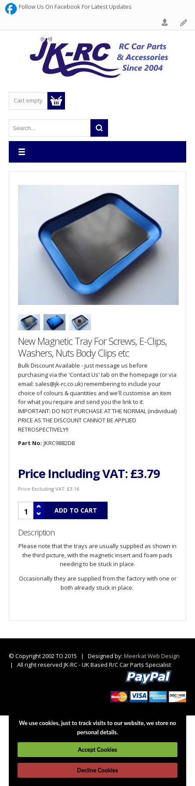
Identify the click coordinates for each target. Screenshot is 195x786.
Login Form (165, 22)
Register (184, 22)
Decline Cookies (97, 770)
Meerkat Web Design (152, 656)
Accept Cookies (97, 749)
